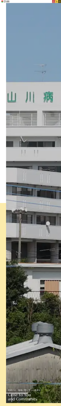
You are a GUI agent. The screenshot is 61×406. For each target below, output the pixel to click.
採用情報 (53, 2)
